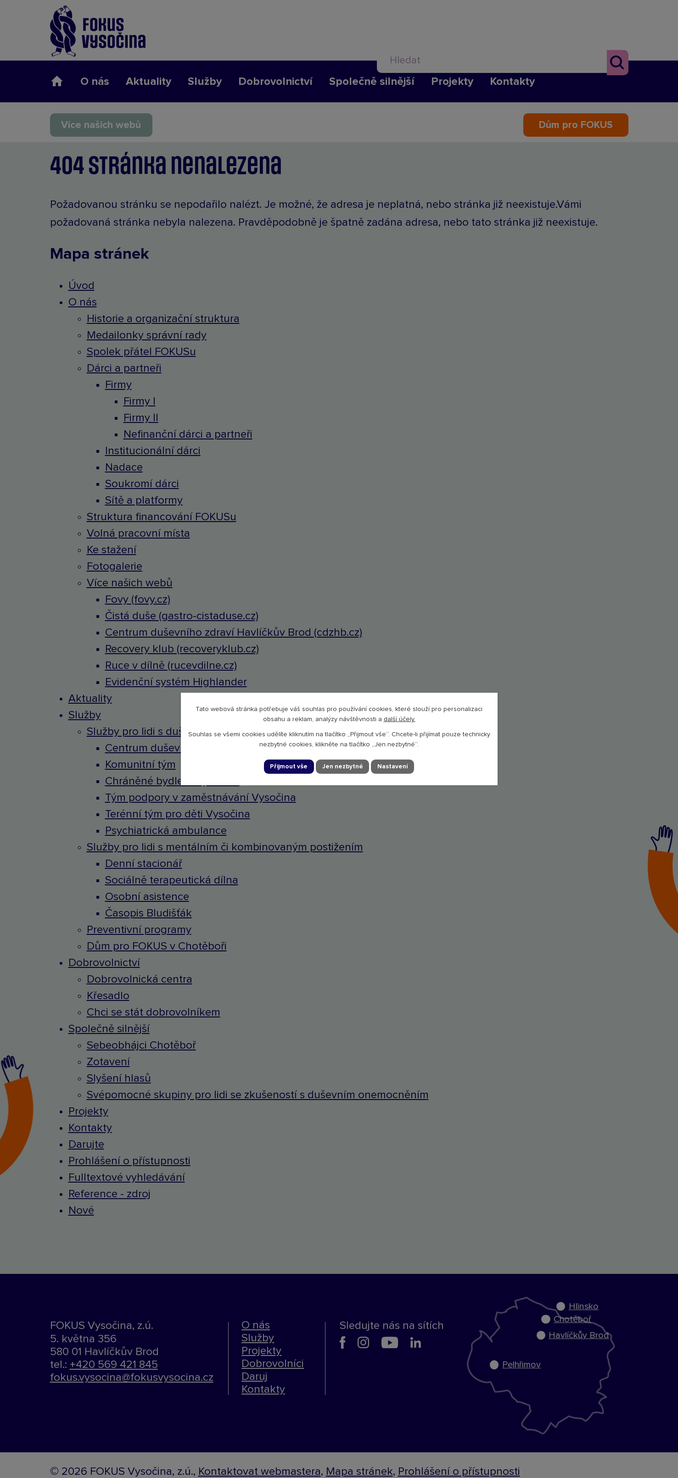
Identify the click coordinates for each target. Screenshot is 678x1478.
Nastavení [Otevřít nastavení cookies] (393, 766)
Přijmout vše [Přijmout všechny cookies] (288, 766)
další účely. (399, 719)
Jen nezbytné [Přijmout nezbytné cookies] (343, 766)
